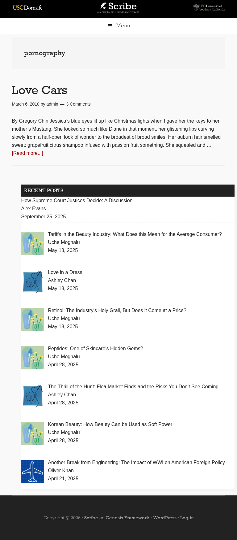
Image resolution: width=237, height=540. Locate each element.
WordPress (165, 517)
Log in (187, 517)
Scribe (91, 517)
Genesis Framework (127, 517)
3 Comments (78, 104)
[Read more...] (27, 153)
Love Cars (39, 90)
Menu (123, 25)
